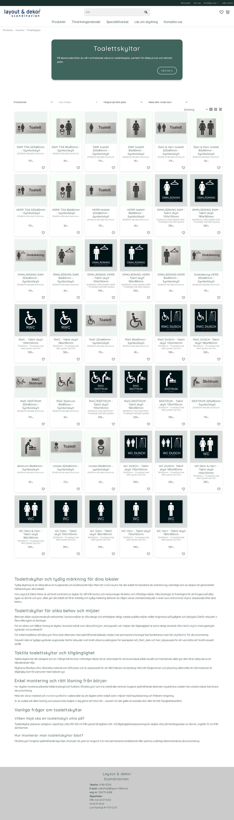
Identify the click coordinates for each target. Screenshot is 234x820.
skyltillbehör (180, 634)
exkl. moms (227, 3)
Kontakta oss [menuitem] (210, 3)
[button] (221, 12)
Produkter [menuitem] (59, 22)
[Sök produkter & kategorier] (117, 12)
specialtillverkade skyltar (177, 598)
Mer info (167, 70)
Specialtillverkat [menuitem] (117, 22)
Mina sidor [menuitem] (186, 3)
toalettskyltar (111, 585)
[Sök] (146, 12)
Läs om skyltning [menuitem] (146, 22)
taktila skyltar (189, 625)
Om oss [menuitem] (197, 3)
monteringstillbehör (56, 695)
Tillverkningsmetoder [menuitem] (86, 22)
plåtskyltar (97, 625)
